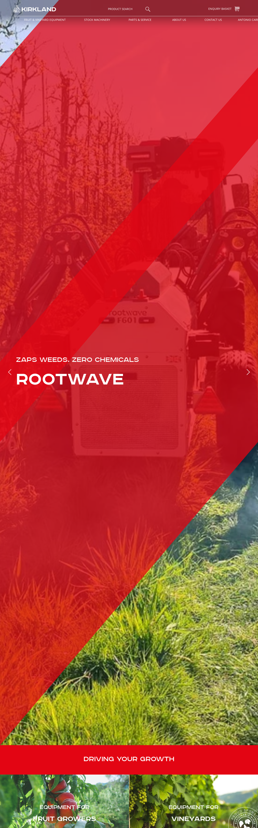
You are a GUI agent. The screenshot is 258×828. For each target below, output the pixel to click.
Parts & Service (140, 20)
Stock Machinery (97, 20)
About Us (179, 20)
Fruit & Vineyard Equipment (45, 20)
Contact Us (213, 20)
